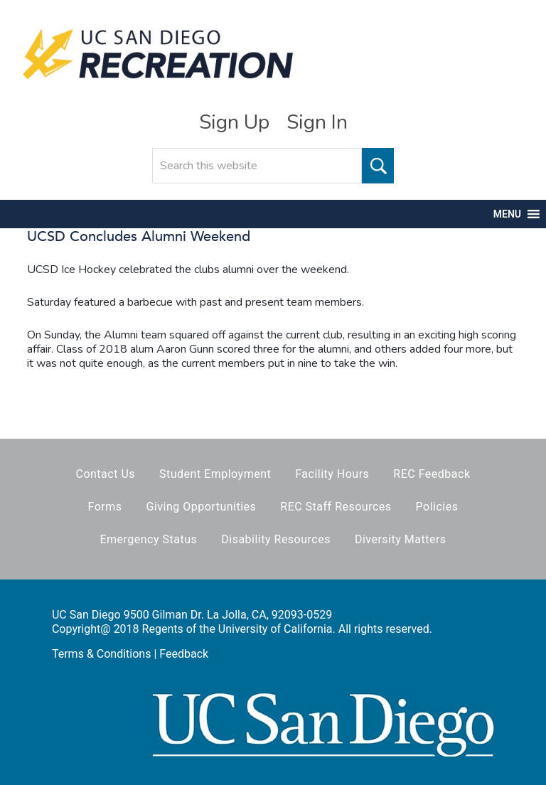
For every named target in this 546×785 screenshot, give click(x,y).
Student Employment (215, 474)
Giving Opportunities (201, 506)
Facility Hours (332, 474)
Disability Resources (276, 539)
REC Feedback (431, 474)
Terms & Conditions (101, 654)
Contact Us (105, 474)
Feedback (183, 654)
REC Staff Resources (335, 506)
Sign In (317, 122)
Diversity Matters (400, 539)
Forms (105, 506)
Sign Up (234, 122)
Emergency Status (148, 539)
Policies (437, 506)
